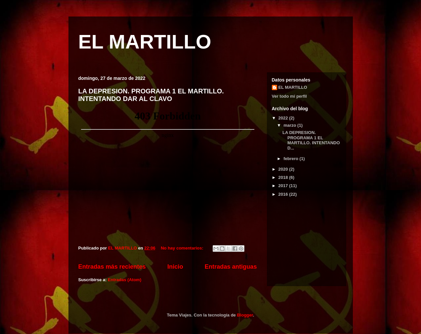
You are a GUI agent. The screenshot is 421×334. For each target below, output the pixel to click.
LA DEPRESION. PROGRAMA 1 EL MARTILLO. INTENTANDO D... (311, 140)
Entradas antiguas (231, 266)
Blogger (245, 315)
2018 (283, 177)
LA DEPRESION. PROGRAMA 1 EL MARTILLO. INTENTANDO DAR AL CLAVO (151, 94)
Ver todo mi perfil (289, 96)
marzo (290, 125)
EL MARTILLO (144, 42)
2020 (283, 169)
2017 (283, 185)
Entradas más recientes (112, 266)
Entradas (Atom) (124, 279)
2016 (283, 194)
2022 (283, 118)
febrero (291, 158)
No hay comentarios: (182, 248)
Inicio (175, 266)
